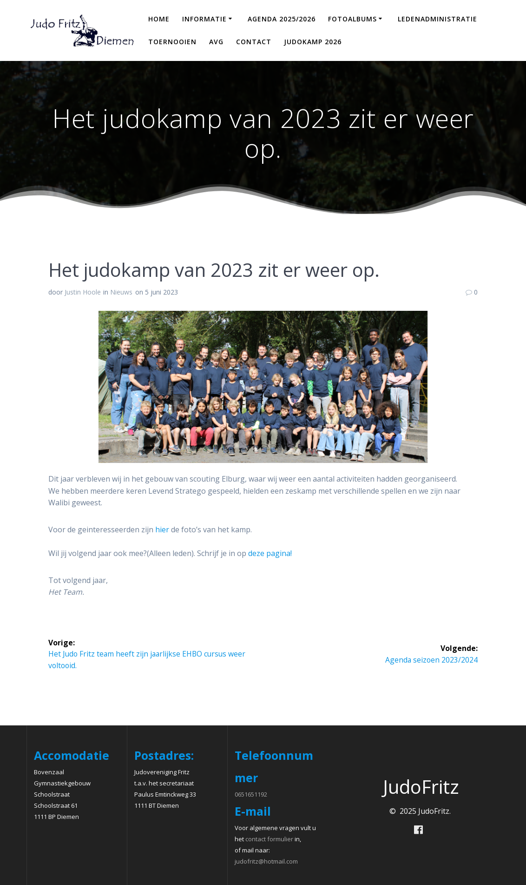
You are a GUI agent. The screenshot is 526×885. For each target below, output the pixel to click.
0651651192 (251, 794)
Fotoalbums (352, 18)
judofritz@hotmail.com (266, 861)
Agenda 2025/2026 (282, 18)
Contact (253, 41)
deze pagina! (270, 553)
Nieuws (121, 292)
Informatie (204, 18)
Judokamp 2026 (313, 41)
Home (159, 18)
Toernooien (172, 41)
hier (162, 529)
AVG (216, 41)
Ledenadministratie (437, 18)
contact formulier (269, 839)
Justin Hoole (83, 292)
